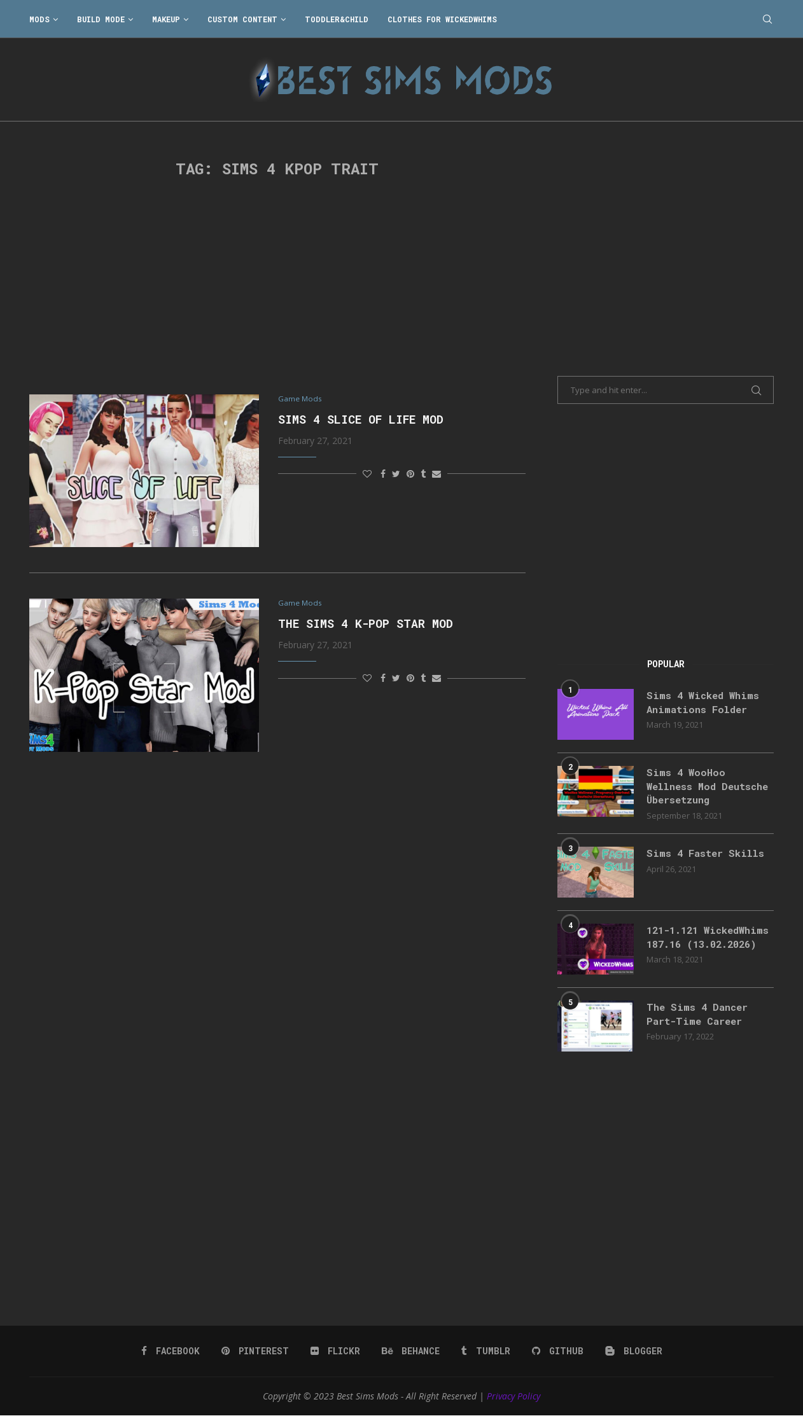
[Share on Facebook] (383, 474)
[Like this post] (367, 474)
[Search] (767, 19)
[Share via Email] (436, 474)
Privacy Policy (513, 1404)
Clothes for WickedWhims (442, 19)
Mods (39, 19)
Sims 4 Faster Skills (707, 855)
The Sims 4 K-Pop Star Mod (365, 624)
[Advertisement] (277, 286)
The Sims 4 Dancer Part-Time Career (699, 1022)
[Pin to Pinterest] (410, 474)
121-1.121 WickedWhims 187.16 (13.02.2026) (702, 947)
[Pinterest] (256, 1358)
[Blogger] (631, 1358)
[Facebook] (172, 1358)
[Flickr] (335, 1358)
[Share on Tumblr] (423, 474)
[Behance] (410, 1358)
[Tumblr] (485, 1358)
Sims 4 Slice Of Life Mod (360, 419)
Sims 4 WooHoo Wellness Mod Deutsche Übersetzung (706, 787)
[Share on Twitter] (396, 474)
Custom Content (242, 19)
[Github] (556, 1358)
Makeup (166, 19)
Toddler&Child (336, 19)
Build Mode (101, 19)
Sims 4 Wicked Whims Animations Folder (705, 702)
